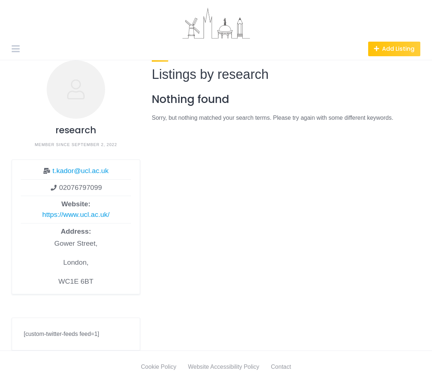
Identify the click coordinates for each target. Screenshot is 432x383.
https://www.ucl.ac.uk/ (75, 214)
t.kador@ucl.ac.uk (81, 171)
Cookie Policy (158, 367)
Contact (281, 367)
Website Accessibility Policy (223, 367)
